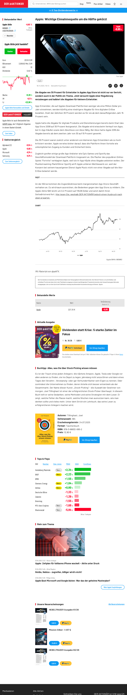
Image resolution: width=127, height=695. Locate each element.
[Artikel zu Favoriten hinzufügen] (121, 85)
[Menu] (121, 4)
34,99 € (54, 643)
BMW (37, 479)
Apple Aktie (7, 24)
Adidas (37, 488)
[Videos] (108, 4)
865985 (6, 28)
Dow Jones (57, 464)
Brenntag (38, 501)
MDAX (68, 464)
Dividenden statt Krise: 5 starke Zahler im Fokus (89, 332)
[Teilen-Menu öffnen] (110, 86)
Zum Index (8, 133)
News (59, 470)
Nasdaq (45, 464)
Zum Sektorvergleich (12, 161)
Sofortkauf (73, 348)
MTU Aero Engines (42, 505)
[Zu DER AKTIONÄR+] (98, 4)
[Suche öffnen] (34, 4)
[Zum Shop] (81, 4)
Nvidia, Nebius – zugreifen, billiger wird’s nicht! (58, 572)
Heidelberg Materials (42, 470)
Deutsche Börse (41, 492)
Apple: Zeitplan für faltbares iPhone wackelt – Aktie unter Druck (67, 563)
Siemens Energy (41, 483)
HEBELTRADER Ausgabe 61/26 (64, 609)
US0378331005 (9, 30)
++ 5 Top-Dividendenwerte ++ (63, 10)
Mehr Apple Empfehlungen (113, 587)
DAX (36, 464)
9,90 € (54, 623)
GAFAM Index (7, 124)
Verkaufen (23, 51)
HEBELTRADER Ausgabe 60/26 (64, 650)
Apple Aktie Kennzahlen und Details (17, 107)
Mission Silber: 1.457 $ (60, 629)
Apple (40, 80)
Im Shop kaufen (97, 348)
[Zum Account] (88, 2)
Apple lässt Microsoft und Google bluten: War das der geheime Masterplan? (72, 580)
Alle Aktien (38, 691)
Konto (121, 354)
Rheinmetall (39, 510)
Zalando (38, 496)
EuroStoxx (87, 464)
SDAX (77, 464)
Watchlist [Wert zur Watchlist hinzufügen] (10, 35)
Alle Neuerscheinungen (117, 604)
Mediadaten (8, 691)
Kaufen (10, 51)
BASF (37, 474)
